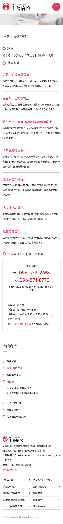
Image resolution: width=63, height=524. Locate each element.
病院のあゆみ (14, 375)
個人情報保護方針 (16, 416)
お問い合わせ (13, 410)
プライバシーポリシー (43, 480)
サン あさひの (39, 506)
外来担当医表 (24, 324)
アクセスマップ (14, 403)
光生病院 (37, 499)
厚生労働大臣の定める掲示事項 (24, 392)
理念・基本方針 (14, 368)
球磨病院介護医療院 (14, 499)
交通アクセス (10, 486)
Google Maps (10, 469)
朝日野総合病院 (11, 493)
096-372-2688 (34, 272)
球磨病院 (37, 493)
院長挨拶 (11, 361)
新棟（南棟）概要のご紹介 (21, 388)
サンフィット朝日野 (12, 506)
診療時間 (8, 480)
